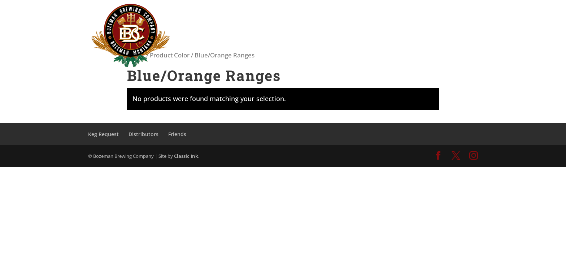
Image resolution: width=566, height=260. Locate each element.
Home (136, 55)
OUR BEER (337, 15)
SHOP (414, 15)
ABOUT (379, 15)
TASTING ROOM (290, 15)
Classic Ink (186, 156)
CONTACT (446, 15)
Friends (177, 134)
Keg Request (103, 134)
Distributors (143, 134)
